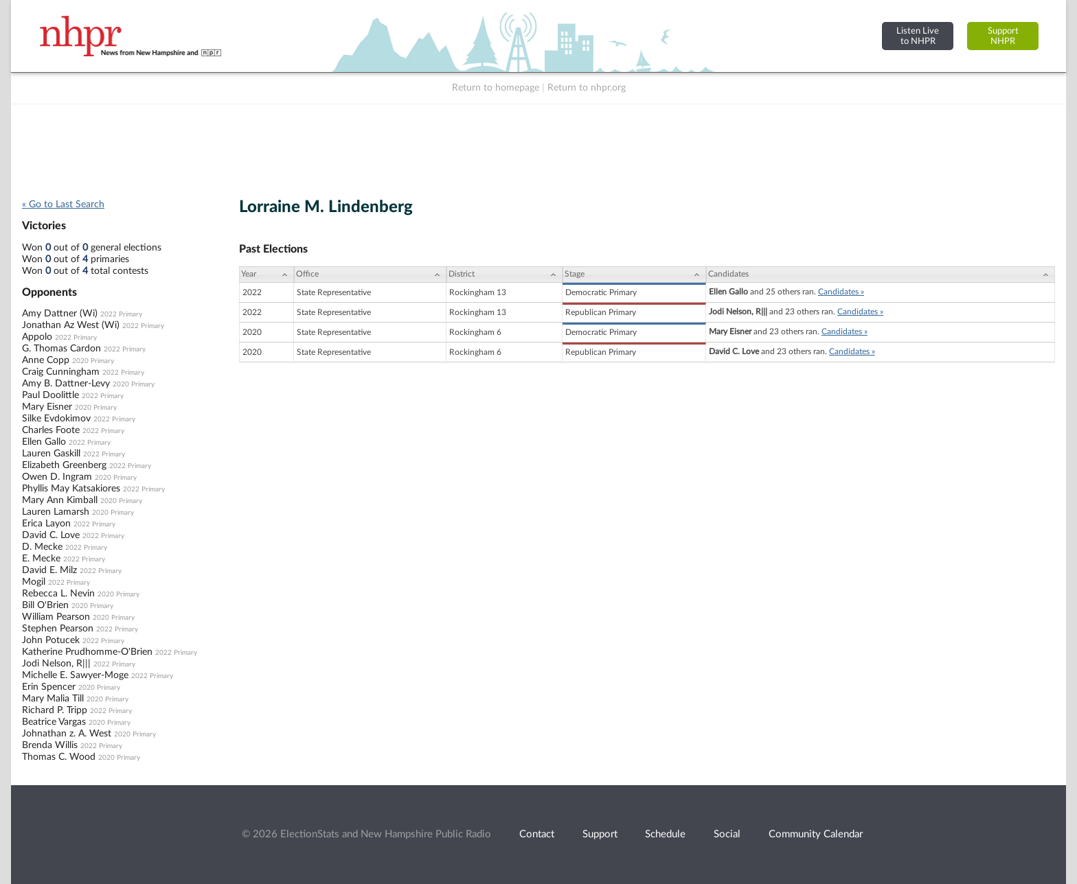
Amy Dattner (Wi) (60, 313)
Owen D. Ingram (57, 477)
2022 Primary (121, 314)
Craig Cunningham (61, 372)
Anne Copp (45, 360)
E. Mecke (41, 558)
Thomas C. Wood (58, 757)
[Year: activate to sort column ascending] (266, 274)
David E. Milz (49, 570)
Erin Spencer (49, 687)
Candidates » (841, 292)
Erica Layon (46, 523)
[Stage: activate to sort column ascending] (634, 274)
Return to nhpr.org (586, 88)
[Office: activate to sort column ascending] (370, 274)
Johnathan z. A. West (66, 733)
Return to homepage (495, 88)
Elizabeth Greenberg (64, 465)
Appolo (37, 337)
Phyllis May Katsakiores (71, 488)
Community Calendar (816, 834)
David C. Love (51, 535)
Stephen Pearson (57, 628)
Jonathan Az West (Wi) (71, 325)
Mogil (33, 582)
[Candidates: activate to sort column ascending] (880, 274)
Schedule (665, 834)
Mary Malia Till (53, 698)
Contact (536, 834)
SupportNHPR (1003, 36)
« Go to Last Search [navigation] (63, 204)
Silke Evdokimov (56, 418)
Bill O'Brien (45, 605)
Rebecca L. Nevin (58, 593)
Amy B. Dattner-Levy (66, 383)
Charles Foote (51, 430)
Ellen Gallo (44, 442)
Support (599, 834)
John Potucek (51, 640)
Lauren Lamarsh (55, 512)
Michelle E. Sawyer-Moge (75, 675)
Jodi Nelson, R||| (56, 663)
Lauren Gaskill (51, 453)
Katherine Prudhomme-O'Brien (87, 652)
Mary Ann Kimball (60, 500)
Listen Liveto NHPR (917, 36)
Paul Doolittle (50, 395)
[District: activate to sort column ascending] (504, 274)
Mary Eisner (47, 407)
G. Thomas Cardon (61, 348)
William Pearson (56, 617)
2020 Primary (93, 361)
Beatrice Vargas (54, 722)
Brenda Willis (50, 745)
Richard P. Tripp (54, 710)
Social (727, 834)
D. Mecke (42, 547)
